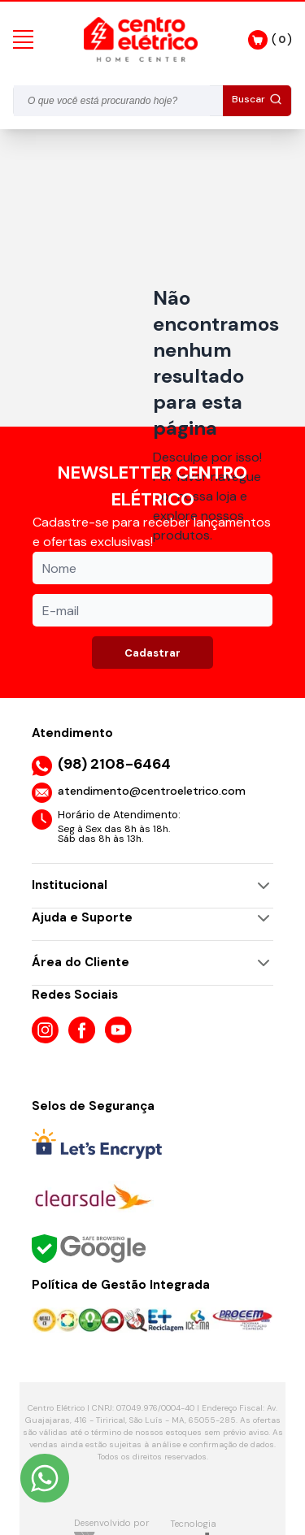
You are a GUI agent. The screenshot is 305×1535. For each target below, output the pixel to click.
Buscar (257, 99)
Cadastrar (152, 653)
